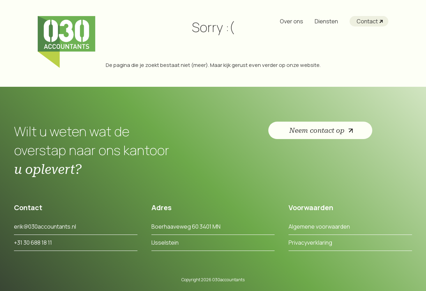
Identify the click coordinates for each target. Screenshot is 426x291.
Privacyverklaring (310, 242)
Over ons (291, 21)
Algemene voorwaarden (319, 226)
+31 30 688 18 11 (33, 242)
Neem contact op (316, 130)
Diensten (326, 21)
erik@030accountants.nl (45, 226)
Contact (367, 21)
